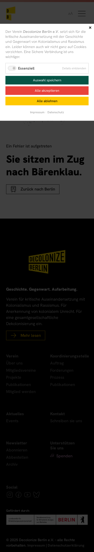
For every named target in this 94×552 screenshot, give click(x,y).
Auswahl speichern (47, 80)
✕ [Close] (90, 27)
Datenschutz (55, 112)
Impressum (37, 112)
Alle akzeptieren (47, 90)
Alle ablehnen (47, 101)
